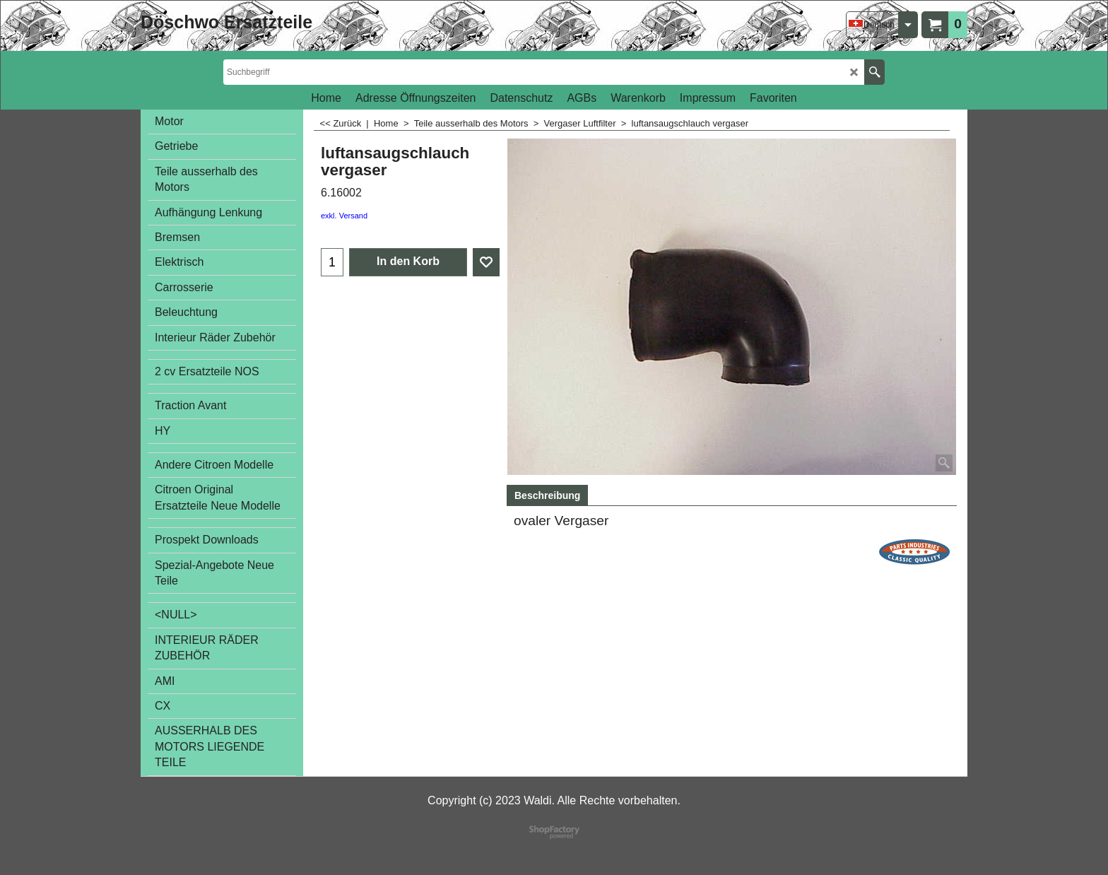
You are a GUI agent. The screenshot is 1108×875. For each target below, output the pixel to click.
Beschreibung (547, 495)
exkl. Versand (344, 215)
